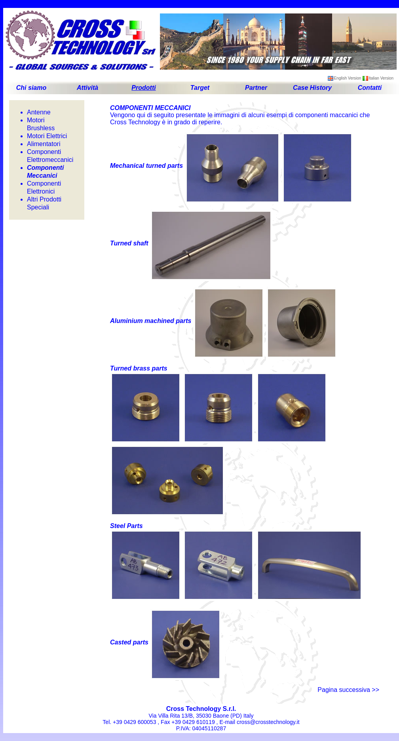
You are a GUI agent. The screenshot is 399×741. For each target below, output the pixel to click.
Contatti (370, 87)
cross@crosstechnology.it (268, 722)
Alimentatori (43, 144)
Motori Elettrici (47, 136)
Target (199, 87)
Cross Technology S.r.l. (201, 708)
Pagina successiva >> (348, 689)
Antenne (39, 112)
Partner (256, 87)
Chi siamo (31, 87)
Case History (312, 87)
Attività (87, 87)
